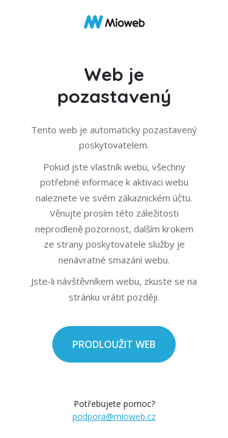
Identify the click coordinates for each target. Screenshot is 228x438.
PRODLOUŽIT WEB (114, 344)
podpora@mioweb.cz (114, 416)
